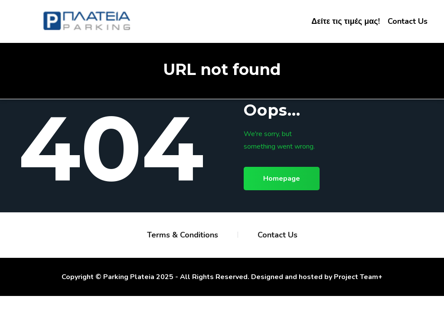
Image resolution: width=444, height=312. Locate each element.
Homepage (281, 178)
